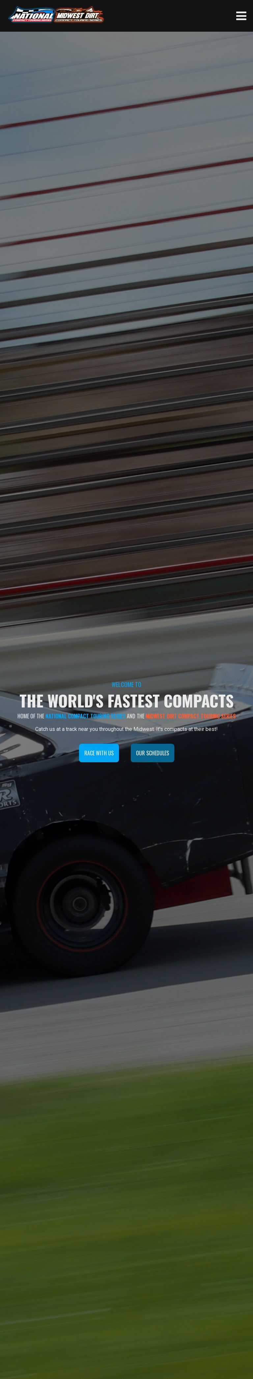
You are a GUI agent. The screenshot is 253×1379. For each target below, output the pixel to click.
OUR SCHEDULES (152, 753)
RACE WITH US (99, 753)
